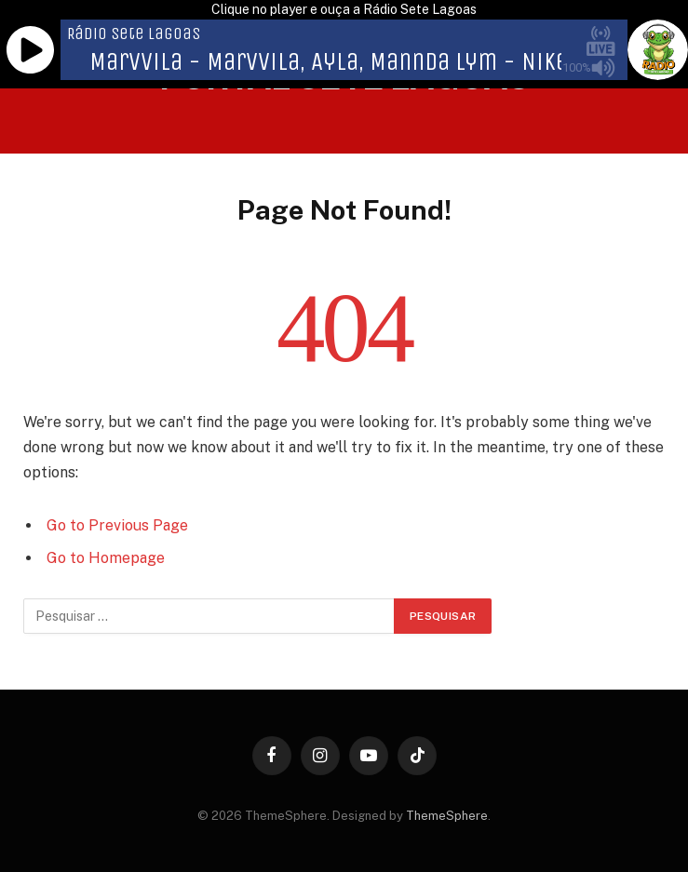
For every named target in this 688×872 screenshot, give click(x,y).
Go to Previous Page (117, 525)
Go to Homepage (106, 558)
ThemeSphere (447, 816)
